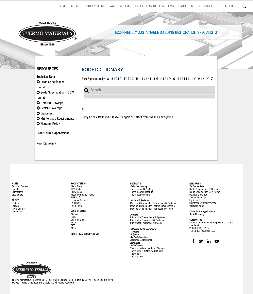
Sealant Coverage (51, 108)
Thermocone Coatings (141, 194)
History (15, 203)
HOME (62, 6)
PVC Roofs (76, 203)
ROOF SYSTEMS (95, 6)
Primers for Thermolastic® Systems (147, 217)
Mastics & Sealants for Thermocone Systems (151, 208)
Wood (73, 222)
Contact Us (17, 211)
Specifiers (17, 189)
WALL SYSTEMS (120, 6)
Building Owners (20, 186)
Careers (15, 206)
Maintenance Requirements (57, 118)
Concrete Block (78, 219)
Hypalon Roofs (78, 200)
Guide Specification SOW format (204, 192)
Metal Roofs (76, 186)
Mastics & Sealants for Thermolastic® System (152, 203)
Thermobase (136, 256)
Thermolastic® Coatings (142, 189)
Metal (73, 228)
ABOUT (75, 6)
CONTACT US (226, 6)
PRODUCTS (185, 6)
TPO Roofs (76, 189)
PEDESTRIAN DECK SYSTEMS (154, 6)
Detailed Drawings (52, 103)
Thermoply (135, 253)
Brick (73, 217)
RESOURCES (205, 6)
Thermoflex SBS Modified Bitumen (146, 251)
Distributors (17, 194)
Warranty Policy (50, 124)
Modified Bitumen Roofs (82, 194)
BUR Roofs (76, 197)
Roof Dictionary (196, 214)
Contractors (17, 192)
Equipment (47, 113)
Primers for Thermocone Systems (146, 223)
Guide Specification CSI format (203, 189)
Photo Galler (18, 208)
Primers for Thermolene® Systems (147, 220)
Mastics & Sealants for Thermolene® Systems (152, 206)
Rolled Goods (136, 245)
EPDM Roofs (76, 192)
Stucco (74, 214)
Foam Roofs (76, 205)
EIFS (73, 225)
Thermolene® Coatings (141, 192)
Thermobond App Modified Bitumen (147, 248)
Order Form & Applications (53, 133)
